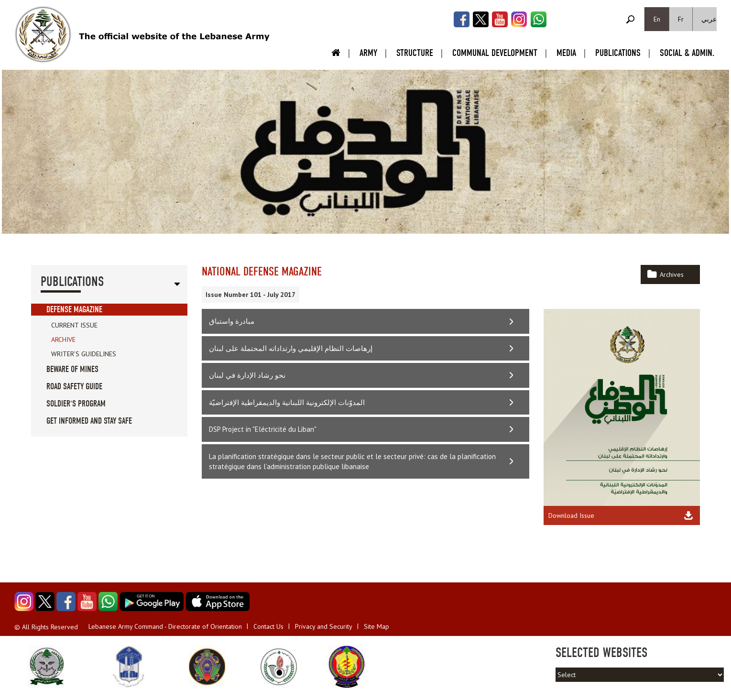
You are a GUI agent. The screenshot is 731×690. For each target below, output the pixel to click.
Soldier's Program (76, 404)
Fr (681, 19)
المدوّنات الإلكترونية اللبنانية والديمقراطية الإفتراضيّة (287, 402)
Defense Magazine (74, 310)
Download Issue (571, 515)
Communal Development (494, 52)
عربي (709, 19)
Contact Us (268, 626)
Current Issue (74, 325)
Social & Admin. (687, 52)
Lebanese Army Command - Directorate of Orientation (165, 626)
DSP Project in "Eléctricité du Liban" (262, 429)
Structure (414, 52)
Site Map (376, 626)
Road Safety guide (74, 387)
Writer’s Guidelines (83, 354)
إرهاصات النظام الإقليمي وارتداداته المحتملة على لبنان (290, 348)
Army (368, 52)
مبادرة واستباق (231, 321)
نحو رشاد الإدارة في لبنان (247, 375)
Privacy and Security (323, 626)
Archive (63, 339)
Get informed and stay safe (89, 421)
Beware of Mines (72, 369)
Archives (672, 274)
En (657, 19)
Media (566, 52)
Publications (618, 52)
